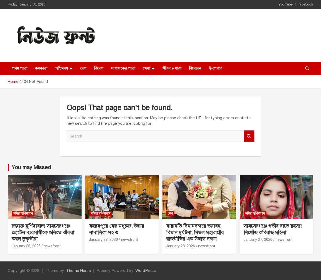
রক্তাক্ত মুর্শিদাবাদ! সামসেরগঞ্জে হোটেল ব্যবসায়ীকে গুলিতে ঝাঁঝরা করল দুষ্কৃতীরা (43, 232)
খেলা (146, 68)
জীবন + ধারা (171, 68)
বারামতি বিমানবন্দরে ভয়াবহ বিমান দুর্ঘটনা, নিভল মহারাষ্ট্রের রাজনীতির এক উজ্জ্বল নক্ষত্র (195, 232)
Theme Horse (78, 270)
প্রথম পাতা (19, 68)
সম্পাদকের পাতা (123, 68)
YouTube (285, 4)
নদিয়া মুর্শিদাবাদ (23, 213)
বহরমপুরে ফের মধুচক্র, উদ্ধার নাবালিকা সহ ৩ (116, 229)
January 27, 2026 (258, 239)
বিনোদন (195, 68)
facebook (306, 4)
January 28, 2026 (26, 246)
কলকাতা (41, 68)
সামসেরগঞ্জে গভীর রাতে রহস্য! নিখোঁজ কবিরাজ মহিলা (273, 229)
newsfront (52, 246)
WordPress (145, 270)
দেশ (83, 68)
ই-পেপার (215, 68)
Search (249, 136)
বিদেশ (98, 68)
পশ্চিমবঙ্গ (61, 68)
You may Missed (31, 167)
